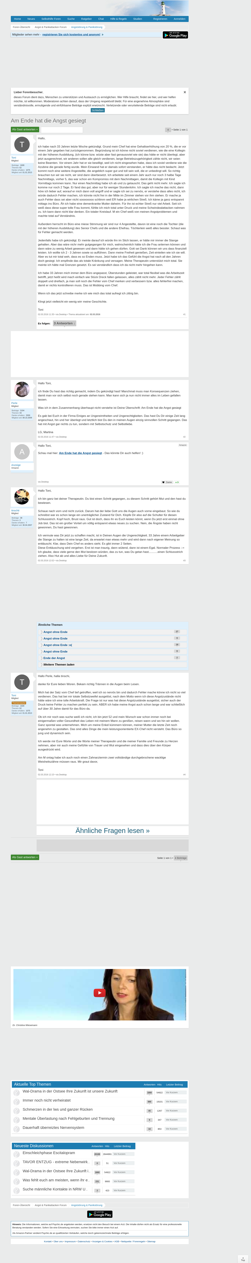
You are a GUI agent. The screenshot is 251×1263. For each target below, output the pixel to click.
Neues (31, 18)
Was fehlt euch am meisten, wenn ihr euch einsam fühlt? (70, 1180)
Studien (137, 18)
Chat (101, 18)
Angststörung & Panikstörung (86, 1205)
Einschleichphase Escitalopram (49, 1153)
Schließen (98, 110)
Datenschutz (84, 1241)
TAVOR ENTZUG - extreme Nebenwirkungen (60, 1162)
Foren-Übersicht (21, 1205)
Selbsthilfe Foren (51, 18)
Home (17, 18)
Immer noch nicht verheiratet (47, 1100)
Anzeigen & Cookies (102, 1241)
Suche (71, 18)
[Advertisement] (113, 801)
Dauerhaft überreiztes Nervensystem (53, 1127)
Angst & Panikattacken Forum (50, 1205)
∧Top (243, 1259)
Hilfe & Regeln (118, 18)
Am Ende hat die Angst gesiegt (48, 121)
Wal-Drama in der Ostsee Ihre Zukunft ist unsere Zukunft (70, 1091)
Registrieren (160, 18)
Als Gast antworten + (25, 129)
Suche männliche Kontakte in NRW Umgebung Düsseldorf (71, 1189)
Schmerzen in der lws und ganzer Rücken (58, 1109)
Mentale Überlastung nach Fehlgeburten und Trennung (68, 1118)
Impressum (70, 1241)
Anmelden (179, 18)
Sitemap (151, 1241)
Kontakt (48, 1241)
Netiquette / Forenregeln (133, 1241)
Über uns (58, 1241)
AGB (116, 1241)
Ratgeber (86, 18)
